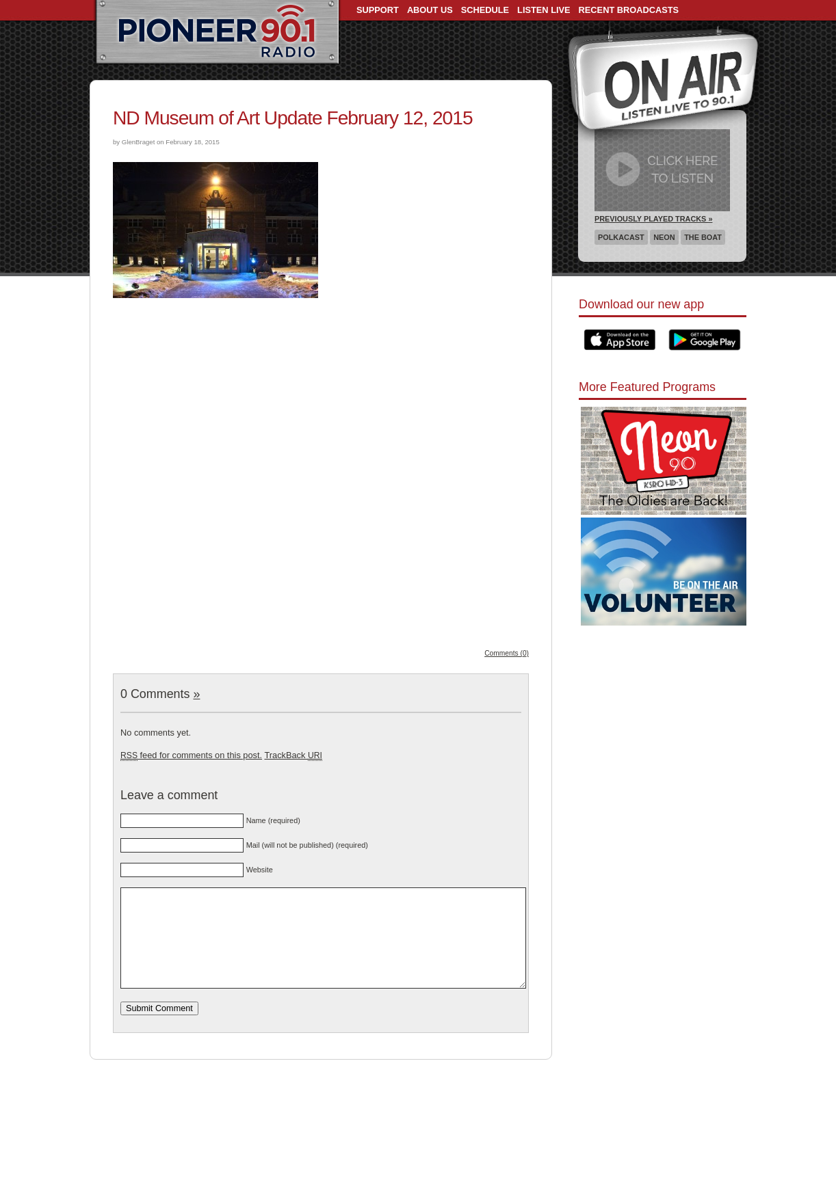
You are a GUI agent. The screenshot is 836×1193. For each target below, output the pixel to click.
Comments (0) (506, 653)
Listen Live (544, 10)
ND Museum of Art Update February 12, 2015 (293, 118)
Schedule (485, 10)
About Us (430, 10)
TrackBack (293, 755)
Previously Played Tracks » (653, 219)
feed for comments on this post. (191, 755)
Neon (664, 237)
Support (377, 10)
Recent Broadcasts (629, 10)
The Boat (703, 237)
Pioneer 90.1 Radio (217, 33)
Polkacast (621, 237)
